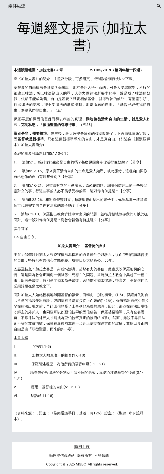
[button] (159, 6)
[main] (82, 36)
